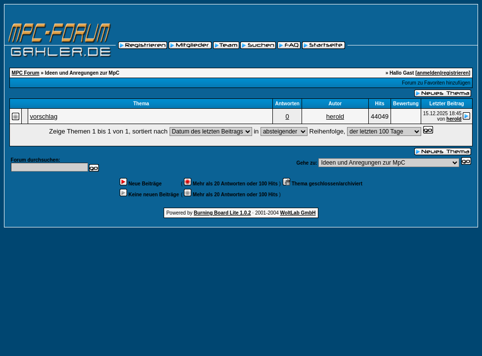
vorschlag (44, 116)
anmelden (428, 73)
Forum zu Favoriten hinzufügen (436, 83)
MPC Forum (26, 73)
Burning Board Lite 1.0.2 (222, 213)
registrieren (455, 73)
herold (335, 116)
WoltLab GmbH (298, 213)
